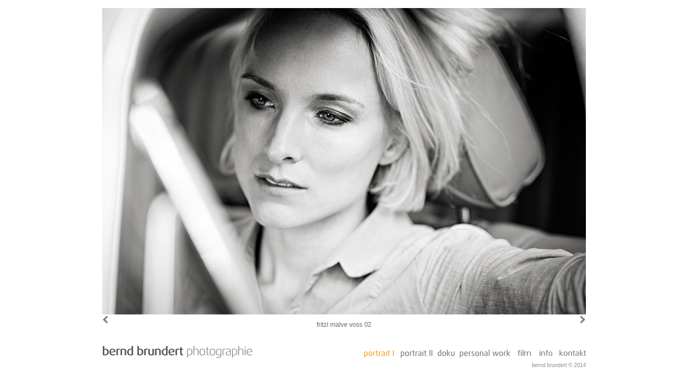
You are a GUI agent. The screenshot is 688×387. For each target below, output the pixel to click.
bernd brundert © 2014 (559, 365)
